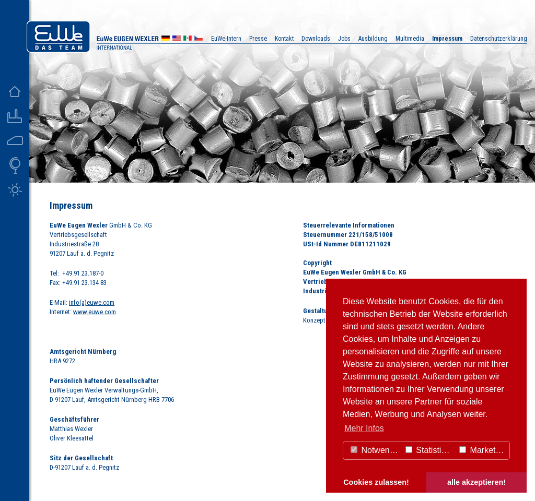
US (176, 39)
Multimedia (410, 38)
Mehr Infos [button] (364, 428)
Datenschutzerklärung (498, 38)
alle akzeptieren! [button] (476, 482)
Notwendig (376, 450)
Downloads (315, 38)
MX (187, 39)
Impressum (447, 38)
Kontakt (284, 38)
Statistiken (430, 450)
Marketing (483, 450)
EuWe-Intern (226, 38)
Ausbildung (373, 38)
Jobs (344, 38)
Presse (258, 38)
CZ (198, 39)
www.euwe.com (94, 312)
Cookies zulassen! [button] (376, 482)
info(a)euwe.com (91, 302)
